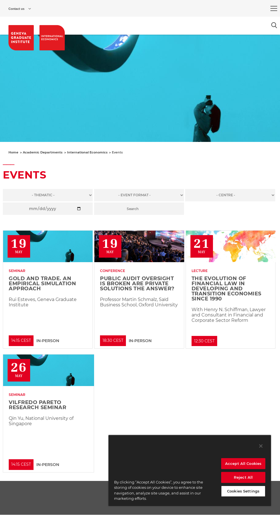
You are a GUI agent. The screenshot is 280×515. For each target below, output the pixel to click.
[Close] (261, 446)
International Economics (87, 152)
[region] (189, 470)
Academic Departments (43, 152)
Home (13, 152)
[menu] (273, 8)
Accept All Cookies (243, 463)
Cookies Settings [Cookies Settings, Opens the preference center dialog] (243, 491)
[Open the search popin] (274, 25)
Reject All (243, 477)
